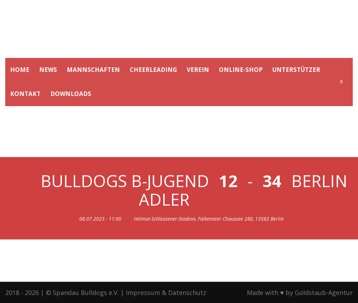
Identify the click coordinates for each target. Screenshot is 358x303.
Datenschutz (187, 292)
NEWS (48, 70)
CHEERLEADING (153, 70)
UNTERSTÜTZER (296, 70)
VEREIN (198, 70)
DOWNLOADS (70, 94)
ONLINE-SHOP (241, 70)
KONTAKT (25, 94)
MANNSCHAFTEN (93, 70)
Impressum (143, 292)
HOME (19, 70)
